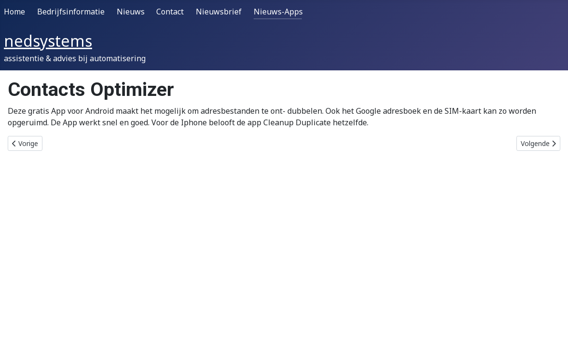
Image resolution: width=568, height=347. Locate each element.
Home (14, 11)
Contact (170, 11)
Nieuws (131, 11)
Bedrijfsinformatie (71, 11)
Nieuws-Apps (278, 11)
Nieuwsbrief (219, 11)
